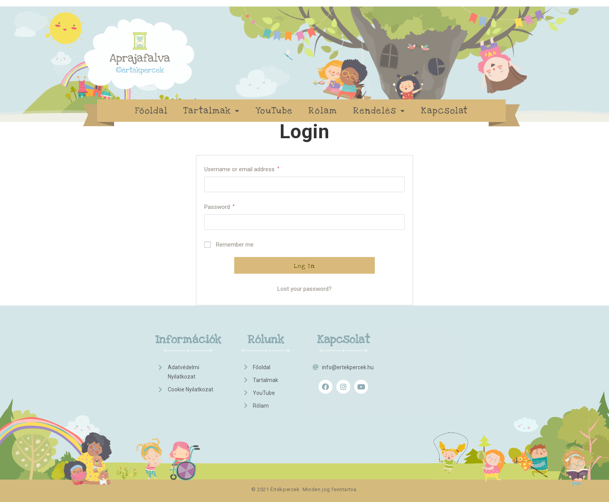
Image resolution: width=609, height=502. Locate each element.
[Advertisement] (425, 373)
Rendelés (379, 111)
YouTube (274, 110)
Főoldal (151, 110)
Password (219, 206)
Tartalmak (211, 111)
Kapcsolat (444, 110)
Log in (304, 266)
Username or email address (241, 169)
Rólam (323, 110)
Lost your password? (304, 288)
